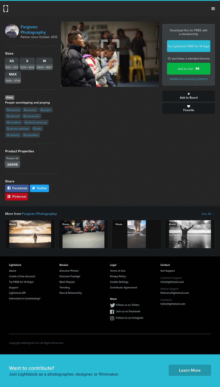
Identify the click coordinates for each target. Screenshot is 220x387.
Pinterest (16, 196)
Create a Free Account (22, 276)
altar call (13, 116)
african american (36, 122)
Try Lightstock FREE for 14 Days (189, 46)
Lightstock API (17, 293)
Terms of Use (117, 270)
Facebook (17, 188)
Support (13, 287)
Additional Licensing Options (189, 79)
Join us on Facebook (128, 311)
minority (13, 135)
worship (30, 110)
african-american (18, 128)
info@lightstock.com (172, 282)
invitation (14, 122)
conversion (32, 116)
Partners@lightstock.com (174, 293)
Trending (65, 287)
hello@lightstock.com (172, 304)
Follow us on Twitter (127, 305)
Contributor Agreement (123, 287)
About (12, 270)
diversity (13, 110)
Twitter (39, 188)
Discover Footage (70, 276)
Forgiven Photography (33, 29)
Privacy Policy (118, 276)
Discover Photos (69, 270)
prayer (46, 110)
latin (37, 128)
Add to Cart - (188, 68)
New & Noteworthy (71, 293)
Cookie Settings (119, 282)
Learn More (190, 370)
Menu (213, 8)
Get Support (167, 270)
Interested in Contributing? (24, 298)
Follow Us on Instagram (129, 318)
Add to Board (189, 96)
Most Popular (67, 282)
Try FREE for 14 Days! (21, 282)
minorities (31, 135)
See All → (208, 214)
